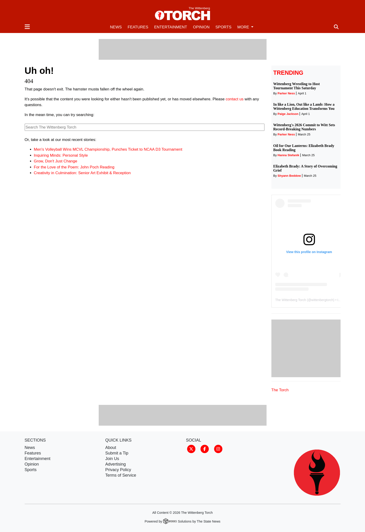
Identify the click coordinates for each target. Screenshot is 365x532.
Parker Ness (286, 93)
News (116, 27)
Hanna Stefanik (288, 155)
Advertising (115, 464)
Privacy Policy (118, 469)
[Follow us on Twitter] (191, 448)
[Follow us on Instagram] (218, 448)
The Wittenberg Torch (290, 300)
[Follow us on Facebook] (204, 448)
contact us (235, 99)
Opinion (201, 27)
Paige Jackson (288, 114)
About (110, 447)
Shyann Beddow (289, 175)
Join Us (112, 458)
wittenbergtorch (322, 300)
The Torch (280, 390)
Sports (223, 27)
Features (138, 27)
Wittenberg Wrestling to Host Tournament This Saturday (296, 86)
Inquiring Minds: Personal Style (61, 155)
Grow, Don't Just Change (55, 161)
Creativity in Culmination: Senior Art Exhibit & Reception (82, 173)
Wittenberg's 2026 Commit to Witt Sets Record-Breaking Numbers (304, 127)
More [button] (243, 27)
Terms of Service (120, 475)
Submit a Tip (116, 453)
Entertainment (170, 27)
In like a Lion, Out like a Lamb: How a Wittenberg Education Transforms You (304, 106)
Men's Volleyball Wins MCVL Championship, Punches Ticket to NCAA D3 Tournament (108, 149)
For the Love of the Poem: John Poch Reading (74, 167)
